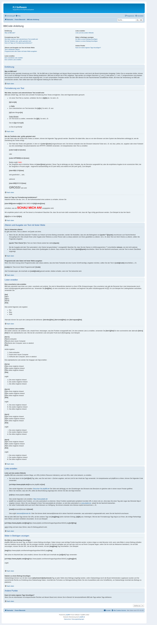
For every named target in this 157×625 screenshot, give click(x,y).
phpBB (68, 614)
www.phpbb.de (86, 503)
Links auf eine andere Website (84, 32)
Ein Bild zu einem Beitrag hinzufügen (86, 39)
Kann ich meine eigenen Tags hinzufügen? (88, 47)
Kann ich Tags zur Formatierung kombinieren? (18, 43)
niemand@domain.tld (24, 513)
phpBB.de (82, 617)
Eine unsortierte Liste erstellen (14, 58)
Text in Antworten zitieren (12, 49)
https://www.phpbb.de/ (40, 499)
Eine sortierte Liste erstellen (13, 59)
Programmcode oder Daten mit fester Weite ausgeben (21, 51)
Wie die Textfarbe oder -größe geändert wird (18, 41)
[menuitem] (18, 15)
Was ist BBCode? (10, 32)
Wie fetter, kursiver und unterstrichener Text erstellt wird (21, 39)
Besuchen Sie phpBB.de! (41, 489)
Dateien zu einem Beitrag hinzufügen (86, 41)
